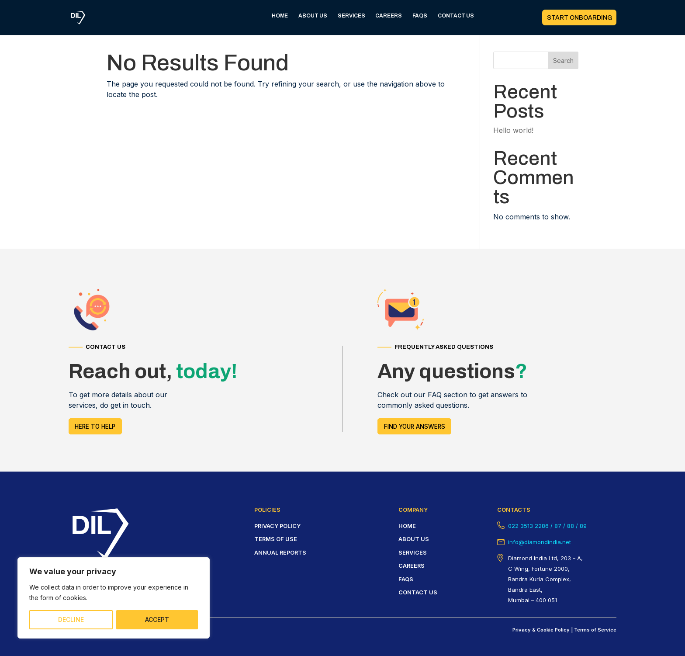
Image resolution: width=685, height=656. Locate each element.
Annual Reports (280, 552)
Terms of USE (275, 538)
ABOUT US (312, 16)
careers (411, 565)
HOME (280, 16)
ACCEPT (157, 619)
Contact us (417, 592)
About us (413, 538)
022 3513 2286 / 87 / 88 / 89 (547, 525)
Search (563, 60)
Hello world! (513, 130)
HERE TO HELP (95, 426)
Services (412, 552)
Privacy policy (277, 525)
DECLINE (71, 619)
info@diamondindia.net (539, 541)
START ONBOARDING (579, 17)
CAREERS (388, 16)
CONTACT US (456, 16)
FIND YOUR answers (414, 426)
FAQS (419, 16)
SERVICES (351, 16)
